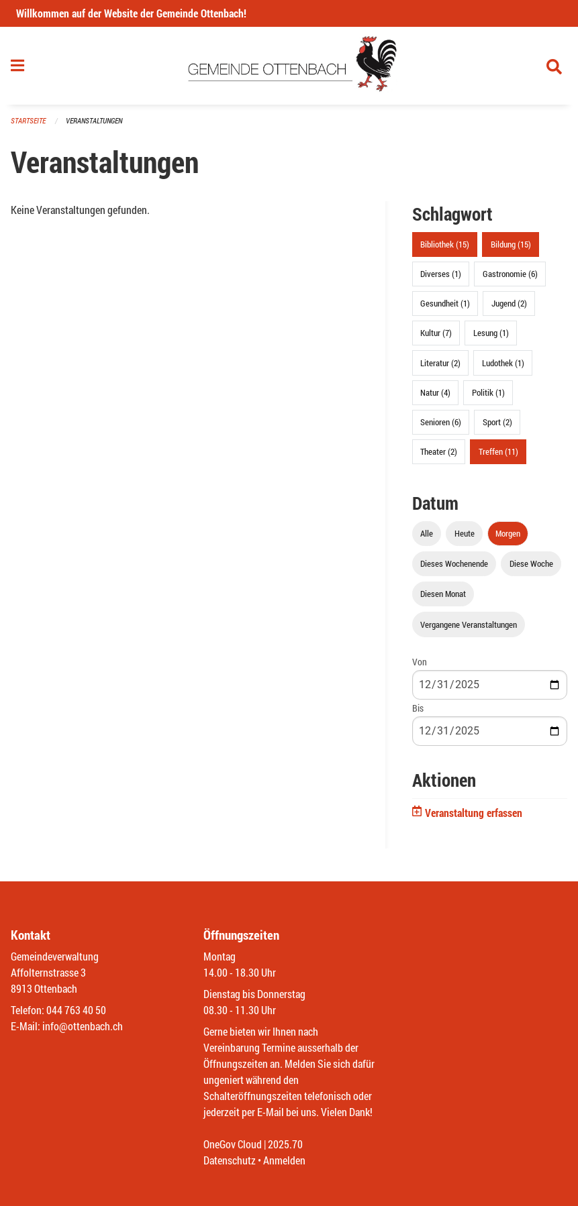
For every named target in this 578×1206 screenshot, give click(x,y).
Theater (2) (438, 451)
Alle (426, 533)
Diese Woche (531, 563)
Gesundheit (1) (445, 303)
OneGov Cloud (232, 1144)
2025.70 (285, 1144)
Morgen (507, 533)
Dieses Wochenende (454, 563)
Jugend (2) (509, 303)
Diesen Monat (443, 593)
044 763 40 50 (76, 1010)
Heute (464, 533)
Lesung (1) (491, 332)
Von (419, 661)
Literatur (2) (440, 363)
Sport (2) (497, 422)
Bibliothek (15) (444, 244)
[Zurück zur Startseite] (289, 66)
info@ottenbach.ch (82, 1026)
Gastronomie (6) (510, 273)
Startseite (28, 120)
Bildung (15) (511, 244)
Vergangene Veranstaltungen (468, 624)
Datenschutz (229, 1160)
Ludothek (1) (503, 363)
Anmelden (284, 1160)
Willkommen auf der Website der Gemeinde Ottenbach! (131, 13)
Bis (418, 708)
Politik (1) (488, 392)
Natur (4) (435, 392)
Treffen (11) (498, 451)
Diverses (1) (440, 273)
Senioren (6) (440, 422)
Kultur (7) (436, 332)
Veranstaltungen (94, 120)
